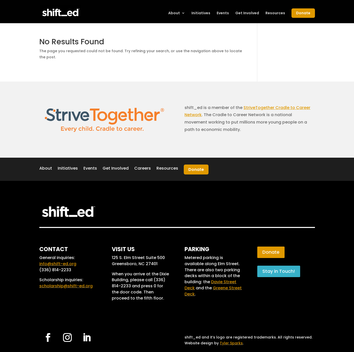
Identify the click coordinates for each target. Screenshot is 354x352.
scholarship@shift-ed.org (66, 286)
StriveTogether (258, 108)
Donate (303, 13)
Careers (142, 168)
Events (223, 13)
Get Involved (247, 13)
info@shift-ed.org (57, 264)
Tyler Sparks (231, 343)
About (174, 13)
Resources (275, 13)
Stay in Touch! (278, 271)
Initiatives (200, 13)
